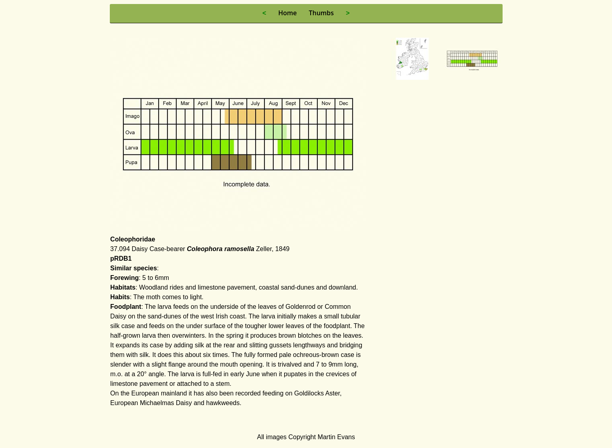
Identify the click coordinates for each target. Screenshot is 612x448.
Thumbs (321, 12)
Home (287, 12)
